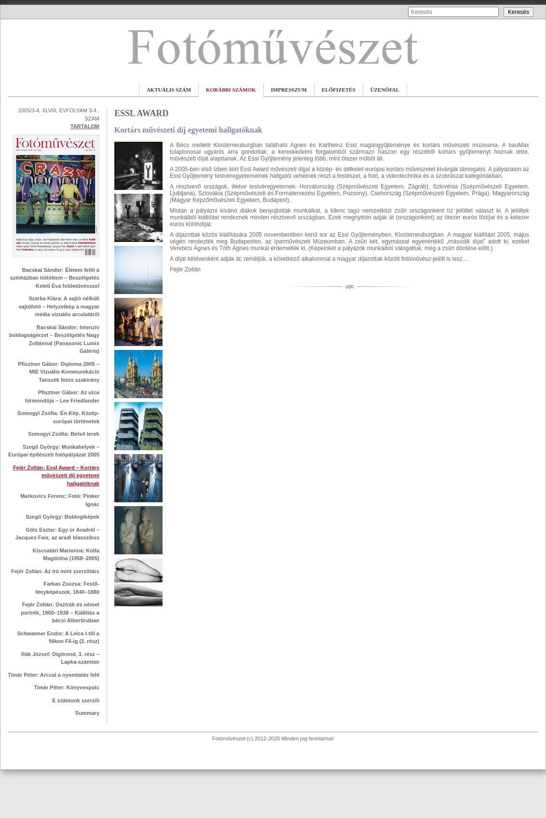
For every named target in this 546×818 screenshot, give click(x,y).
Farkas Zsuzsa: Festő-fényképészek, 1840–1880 (67, 588)
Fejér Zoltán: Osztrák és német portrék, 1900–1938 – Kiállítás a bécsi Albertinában (60, 612)
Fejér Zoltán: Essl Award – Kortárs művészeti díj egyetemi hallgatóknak (56, 475)
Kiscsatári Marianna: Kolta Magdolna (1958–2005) (66, 555)
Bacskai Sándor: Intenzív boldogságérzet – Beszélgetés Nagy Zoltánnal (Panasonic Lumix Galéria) (54, 339)
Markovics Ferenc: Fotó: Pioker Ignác (59, 500)
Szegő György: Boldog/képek (62, 517)
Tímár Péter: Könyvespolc (66, 687)
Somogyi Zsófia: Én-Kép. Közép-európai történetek (58, 417)
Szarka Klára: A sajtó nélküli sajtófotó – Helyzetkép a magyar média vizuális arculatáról (58, 306)
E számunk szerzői (75, 700)
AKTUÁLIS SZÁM (169, 90)
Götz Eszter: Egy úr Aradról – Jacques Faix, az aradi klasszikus (57, 534)
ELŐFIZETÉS (338, 90)
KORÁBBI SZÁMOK (231, 90)
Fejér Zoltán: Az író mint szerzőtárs (55, 571)
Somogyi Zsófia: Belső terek (63, 434)
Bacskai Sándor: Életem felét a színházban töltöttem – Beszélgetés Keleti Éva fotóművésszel (54, 278)
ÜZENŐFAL (384, 90)
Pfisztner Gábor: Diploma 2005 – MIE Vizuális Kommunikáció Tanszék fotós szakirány (58, 372)
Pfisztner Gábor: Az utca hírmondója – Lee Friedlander (62, 396)
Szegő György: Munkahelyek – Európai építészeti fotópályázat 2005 (53, 451)
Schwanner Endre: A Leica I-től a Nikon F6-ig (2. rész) (58, 637)
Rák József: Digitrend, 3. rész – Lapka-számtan (60, 658)
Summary (87, 713)
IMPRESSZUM (289, 90)
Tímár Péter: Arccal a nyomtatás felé (53, 675)
